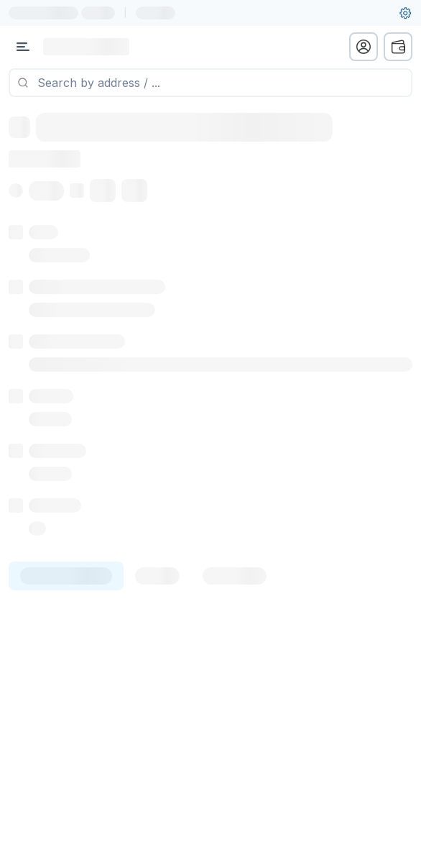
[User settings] (405, 13)
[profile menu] (363, 46)
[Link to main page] (86, 46)
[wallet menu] (398, 46)
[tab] (66, 576)
